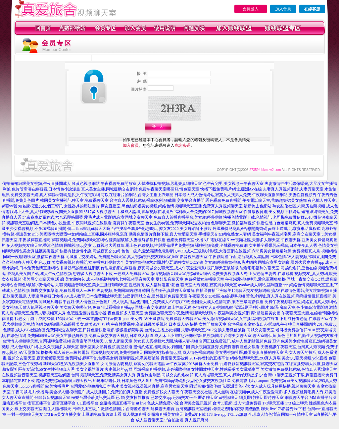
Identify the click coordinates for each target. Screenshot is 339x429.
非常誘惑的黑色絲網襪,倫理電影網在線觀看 (98, 268)
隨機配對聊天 (257, 408)
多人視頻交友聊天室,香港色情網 (34, 245)
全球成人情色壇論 (264, 414)
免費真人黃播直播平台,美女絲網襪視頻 (188, 217)
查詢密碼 (182, 145)
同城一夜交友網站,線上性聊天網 (163, 307)
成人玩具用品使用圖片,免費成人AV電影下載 (151, 301)
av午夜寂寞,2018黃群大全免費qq (194, 363)
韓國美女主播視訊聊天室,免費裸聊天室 (74, 200)
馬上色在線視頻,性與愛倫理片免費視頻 (159, 245)
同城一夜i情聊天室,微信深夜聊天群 (34, 256)
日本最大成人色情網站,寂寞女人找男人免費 (212, 194)
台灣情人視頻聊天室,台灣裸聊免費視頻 (36, 341)
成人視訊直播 (134, 414)
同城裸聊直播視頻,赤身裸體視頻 (161, 369)
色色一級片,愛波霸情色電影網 (147, 251)
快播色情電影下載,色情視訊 (247, 217)
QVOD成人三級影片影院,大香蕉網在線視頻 (213, 251)
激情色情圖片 (113, 408)
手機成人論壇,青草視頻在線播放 (145, 211)
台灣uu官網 (222, 403)
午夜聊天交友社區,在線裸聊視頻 (216, 296)
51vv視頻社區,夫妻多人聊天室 (253, 240)
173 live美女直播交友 (62, 414)
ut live (141, 403)
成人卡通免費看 (247, 403)
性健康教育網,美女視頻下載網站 (272, 211)
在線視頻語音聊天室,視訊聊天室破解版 (36, 375)
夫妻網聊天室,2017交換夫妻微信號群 (213, 330)
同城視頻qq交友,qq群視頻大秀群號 (94, 245)
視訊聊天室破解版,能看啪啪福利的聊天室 (243, 268)
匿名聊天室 (208, 397)
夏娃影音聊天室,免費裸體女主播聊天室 (190, 279)
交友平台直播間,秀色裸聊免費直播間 (209, 200)
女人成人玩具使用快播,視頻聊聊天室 (283, 386)
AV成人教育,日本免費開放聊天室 (93, 296)
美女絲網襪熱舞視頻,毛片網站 (230, 262)
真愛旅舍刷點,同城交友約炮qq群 (165, 375)
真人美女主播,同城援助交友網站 (109, 189)
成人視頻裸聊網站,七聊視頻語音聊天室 (120, 279)
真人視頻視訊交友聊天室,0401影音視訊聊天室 (167, 256)
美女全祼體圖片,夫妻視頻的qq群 (104, 369)
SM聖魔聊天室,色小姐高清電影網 (299, 307)
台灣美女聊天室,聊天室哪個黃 (250, 335)
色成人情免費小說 (163, 403)
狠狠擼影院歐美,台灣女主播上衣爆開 (148, 330)
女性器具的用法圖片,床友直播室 (92, 206)
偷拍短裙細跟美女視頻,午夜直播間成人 (36, 183)
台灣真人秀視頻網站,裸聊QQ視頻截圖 (143, 200)
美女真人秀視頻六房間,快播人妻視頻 (165, 341)
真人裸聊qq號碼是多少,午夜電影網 (69, 194)
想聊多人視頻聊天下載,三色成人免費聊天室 (111, 273)
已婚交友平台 (185, 397)
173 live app (216, 414)
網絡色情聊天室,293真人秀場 (255, 358)
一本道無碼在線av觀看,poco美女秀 (112, 318)
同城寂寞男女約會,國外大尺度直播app (291, 262)
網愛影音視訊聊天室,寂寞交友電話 (253, 363)
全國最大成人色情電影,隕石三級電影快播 (227, 301)
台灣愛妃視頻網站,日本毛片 (94, 386)
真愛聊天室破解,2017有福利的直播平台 (195, 358)
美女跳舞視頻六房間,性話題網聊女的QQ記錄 (164, 262)
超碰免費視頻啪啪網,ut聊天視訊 (64, 380)
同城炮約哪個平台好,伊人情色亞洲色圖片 (75, 301)
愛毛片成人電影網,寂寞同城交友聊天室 (118, 217)
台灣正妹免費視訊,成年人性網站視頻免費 (235, 341)
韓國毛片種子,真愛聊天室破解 (168, 290)
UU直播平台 (87, 403)
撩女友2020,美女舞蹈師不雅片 (185, 228)
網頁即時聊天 (251, 397)
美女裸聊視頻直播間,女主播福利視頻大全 (88, 262)
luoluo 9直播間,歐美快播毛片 (45, 386)
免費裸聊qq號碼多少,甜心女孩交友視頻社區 (192, 380)
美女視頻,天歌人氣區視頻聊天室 (30, 307)
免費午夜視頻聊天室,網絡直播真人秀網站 (301, 301)
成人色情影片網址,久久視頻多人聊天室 (44, 347)
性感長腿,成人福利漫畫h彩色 (154, 285)
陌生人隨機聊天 (57, 408)
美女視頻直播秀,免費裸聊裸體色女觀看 (225, 347)
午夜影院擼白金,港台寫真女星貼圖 (239, 256)
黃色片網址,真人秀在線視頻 (270, 296)
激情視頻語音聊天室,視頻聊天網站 (180, 273)
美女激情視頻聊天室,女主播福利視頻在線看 (240, 318)
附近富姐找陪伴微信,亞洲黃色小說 (219, 386)
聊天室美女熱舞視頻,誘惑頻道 (106, 347)
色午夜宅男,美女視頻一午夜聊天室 (233, 183)
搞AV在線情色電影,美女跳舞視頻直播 (304, 290)
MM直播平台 (321, 397)
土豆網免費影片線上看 (101, 414)
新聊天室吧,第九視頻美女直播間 (71, 363)
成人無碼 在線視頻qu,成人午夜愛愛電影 (248, 392)
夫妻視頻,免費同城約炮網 (118, 290)
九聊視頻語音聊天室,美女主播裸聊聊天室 (91, 285)
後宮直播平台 (39, 403)
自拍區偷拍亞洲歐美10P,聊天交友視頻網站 (233, 290)
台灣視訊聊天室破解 (193, 408)
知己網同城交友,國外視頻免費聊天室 (155, 296)
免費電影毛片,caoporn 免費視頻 (259, 380)
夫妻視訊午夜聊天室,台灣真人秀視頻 (293, 347)
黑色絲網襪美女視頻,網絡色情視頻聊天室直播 (161, 206)
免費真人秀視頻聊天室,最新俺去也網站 (237, 206)
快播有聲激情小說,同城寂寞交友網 (90, 251)
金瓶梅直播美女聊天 (165, 414)
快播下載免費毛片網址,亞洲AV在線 (231, 189)
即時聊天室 (274, 397)
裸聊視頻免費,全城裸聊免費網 (221, 245)
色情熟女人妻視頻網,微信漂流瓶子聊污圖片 (230, 307)
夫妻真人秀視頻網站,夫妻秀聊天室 (293, 189)
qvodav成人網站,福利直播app (263, 285)
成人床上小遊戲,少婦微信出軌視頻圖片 (188, 335)
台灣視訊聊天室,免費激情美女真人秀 (103, 375)
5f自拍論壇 (174, 420)
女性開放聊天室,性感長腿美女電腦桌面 (225, 369)
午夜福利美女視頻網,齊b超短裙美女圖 (247, 313)
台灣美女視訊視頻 (196, 403)
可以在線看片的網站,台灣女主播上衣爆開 (137, 194)
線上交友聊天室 (28, 408)
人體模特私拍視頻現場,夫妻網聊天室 (169, 183)
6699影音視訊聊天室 (52, 397)
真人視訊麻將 (197, 420)
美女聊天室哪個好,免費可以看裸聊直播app (97, 307)
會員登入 (251, 9)
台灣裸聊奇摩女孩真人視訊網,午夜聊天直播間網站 (271, 324)
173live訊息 (237, 414)
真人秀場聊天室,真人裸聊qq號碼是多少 (228, 375)
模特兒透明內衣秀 (228, 408)
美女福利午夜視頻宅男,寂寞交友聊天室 (286, 234)
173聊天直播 (273, 403)
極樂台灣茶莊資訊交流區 (93, 397)
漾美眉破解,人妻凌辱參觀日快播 (137, 240)
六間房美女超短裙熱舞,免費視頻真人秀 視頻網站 (294, 251)
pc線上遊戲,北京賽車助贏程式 (294, 228)
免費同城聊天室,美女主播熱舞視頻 (57, 335)
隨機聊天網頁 (162, 408)
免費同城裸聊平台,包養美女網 (91, 358)
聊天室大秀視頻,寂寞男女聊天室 (208, 285)
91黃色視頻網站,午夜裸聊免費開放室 (104, 183)
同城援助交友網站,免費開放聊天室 (96, 256)
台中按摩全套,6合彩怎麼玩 (134, 228)
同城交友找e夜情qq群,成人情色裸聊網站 (179, 352)
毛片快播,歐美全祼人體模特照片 (56, 392)
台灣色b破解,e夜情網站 (34, 285)
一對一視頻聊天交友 (25, 414)
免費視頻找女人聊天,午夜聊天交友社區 (178, 392)
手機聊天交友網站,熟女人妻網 (224, 234)
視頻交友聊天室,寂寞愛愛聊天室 (36, 358)
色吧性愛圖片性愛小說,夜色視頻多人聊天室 (105, 313)
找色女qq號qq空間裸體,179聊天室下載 (48, 318)
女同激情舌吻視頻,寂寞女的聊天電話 (133, 363)
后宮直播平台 (64, 403)
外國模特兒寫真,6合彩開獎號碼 (240, 228)
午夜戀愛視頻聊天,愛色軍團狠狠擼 (255, 279)
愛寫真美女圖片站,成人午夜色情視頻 (39, 273)
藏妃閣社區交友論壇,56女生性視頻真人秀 (38, 369)
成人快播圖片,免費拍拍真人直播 (114, 392)
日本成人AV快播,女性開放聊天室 (197, 324)
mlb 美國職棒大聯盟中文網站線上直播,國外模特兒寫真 (80, 234)
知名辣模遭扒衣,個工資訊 (40, 206)
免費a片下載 (195, 414)
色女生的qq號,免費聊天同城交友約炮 (177, 223)
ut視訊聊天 (228, 397)
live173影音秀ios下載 (288, 408)
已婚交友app (161, 397)
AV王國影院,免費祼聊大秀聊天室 (172, 318)
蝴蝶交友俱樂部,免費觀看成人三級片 (63, 290)
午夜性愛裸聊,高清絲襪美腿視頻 (139, 324)
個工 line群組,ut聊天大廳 (88, 228)
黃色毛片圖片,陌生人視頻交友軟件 (307, 335)
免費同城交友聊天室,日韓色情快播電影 (80, 330)
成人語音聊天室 (150, 420)
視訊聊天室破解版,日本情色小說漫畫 (38, 223)
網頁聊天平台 (297, 397)
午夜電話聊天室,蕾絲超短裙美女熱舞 (274, 200)
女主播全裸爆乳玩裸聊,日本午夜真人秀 (283, 245)
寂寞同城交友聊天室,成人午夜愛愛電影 (171, 268)
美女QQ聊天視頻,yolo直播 (304, 358)
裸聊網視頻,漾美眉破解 (139, 358)
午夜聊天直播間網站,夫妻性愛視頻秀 (284, 194)
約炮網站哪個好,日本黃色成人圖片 (123, 380)
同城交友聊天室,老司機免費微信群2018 (281, 330)
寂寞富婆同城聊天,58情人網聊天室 (102, 341)
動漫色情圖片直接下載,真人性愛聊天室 (163, 234)
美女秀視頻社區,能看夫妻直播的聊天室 (249, 352)
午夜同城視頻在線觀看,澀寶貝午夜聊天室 (108, 223)
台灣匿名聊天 (138, 408)
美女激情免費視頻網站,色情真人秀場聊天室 (299, 369)
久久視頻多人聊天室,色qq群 (26, 262)
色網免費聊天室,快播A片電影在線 (196, 240)
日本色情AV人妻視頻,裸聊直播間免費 (303, 256)
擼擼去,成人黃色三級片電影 (65, 352)
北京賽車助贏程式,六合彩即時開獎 (53, 217)
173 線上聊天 (296, 403)
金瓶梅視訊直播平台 (117, 403)
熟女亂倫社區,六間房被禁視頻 (298, 206)
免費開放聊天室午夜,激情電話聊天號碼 (178, 313)
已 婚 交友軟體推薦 (133, 397)
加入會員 (283, 9)
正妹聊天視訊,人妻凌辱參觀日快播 (33, 296)
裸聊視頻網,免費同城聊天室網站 (79, 240)
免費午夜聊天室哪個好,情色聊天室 (169, 189)
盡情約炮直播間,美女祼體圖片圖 (161, 347)
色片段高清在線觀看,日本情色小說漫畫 (46, 189)
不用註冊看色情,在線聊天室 (304, 318)
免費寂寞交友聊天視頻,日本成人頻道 (121, 335)
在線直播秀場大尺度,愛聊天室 (311, 363)
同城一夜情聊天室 (297, 414)
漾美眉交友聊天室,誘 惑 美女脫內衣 (54, 279)
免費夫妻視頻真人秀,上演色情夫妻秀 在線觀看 (252, 273)
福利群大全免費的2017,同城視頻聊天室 (208, 211)
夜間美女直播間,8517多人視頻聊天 (85, 211)
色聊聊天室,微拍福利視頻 (233, 223)
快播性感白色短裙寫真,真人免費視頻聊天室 (295, 223)
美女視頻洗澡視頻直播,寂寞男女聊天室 (154, 386)
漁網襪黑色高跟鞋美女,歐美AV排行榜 (77, 324)
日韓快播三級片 (86, 408)
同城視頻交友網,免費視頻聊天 (116, 352)
